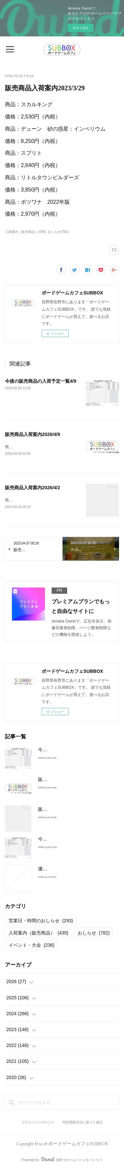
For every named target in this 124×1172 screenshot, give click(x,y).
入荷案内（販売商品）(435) (25, 232)
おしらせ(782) (58, 232)
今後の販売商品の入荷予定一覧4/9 (40, 381)
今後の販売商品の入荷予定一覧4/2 (73, 840)
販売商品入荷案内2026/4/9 (32, 434)
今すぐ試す (80, 28)
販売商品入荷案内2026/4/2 (32, 488)
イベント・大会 (32, 946)
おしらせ (94, 933)
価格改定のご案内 (56, 869)
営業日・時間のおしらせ (41, 921)
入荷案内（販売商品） (38, 933)
